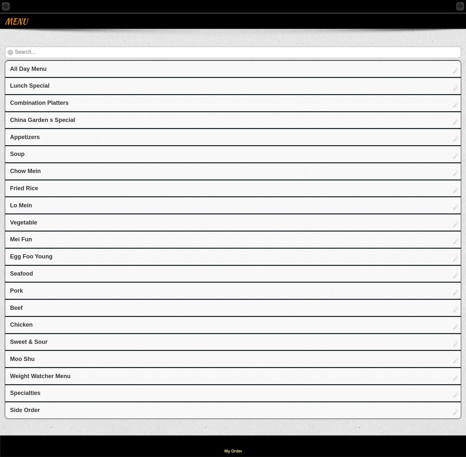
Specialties (25, 393)
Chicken (21, 324)
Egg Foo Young (31, 256)
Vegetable (23, 222)
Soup (17, 154)
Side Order (25, 410)
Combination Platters (39, 103)
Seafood (21, 273)
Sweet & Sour (29, 342)
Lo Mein (21, 205)
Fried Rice (24, 188)
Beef (16, 308)
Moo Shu (22, 359)
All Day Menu (28, 69)
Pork (16, 291)
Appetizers (25, 137)
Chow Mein (25, 171)
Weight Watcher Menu (40, 376)
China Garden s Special (42, 120)
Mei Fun (21, 239)
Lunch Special (30, 85)
